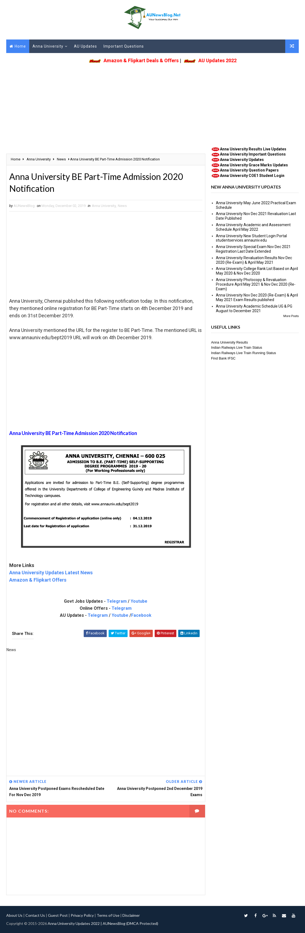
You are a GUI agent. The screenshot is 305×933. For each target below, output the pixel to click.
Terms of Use (108, 915)
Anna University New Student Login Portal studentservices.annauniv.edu (251, 238)
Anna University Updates (242, 159)
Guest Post (58, 915)
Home (20, 46)
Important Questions (123, 46)
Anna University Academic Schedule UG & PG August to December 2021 (254, 308)
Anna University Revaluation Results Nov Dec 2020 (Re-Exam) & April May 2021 (254, 260)
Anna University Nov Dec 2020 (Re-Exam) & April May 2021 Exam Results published (257, 297)
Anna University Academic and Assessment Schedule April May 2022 (253, 227)
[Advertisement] (152, 103)
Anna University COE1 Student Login (252, 175)
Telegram (117, 601)
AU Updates (85, 46)
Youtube (139, 601)
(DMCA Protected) (142, 923)
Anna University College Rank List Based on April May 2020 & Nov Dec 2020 (257, 270)
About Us (14, 915)
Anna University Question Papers (249, 170)
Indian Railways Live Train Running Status (243, 353)
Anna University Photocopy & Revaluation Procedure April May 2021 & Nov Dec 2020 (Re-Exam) (256, 284)
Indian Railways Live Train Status (236, 347)
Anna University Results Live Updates (253, 149)
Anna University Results (229, 342)
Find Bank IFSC (223, 358)
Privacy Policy (82, 915)
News (122, 206)
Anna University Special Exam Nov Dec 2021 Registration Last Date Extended (253, 249)
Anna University (48, 46)
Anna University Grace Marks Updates (254, 165)
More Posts (291, 316)
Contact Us (35, 915)
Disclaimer (131, 915)
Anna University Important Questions (253, 154)
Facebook (141, 615)
